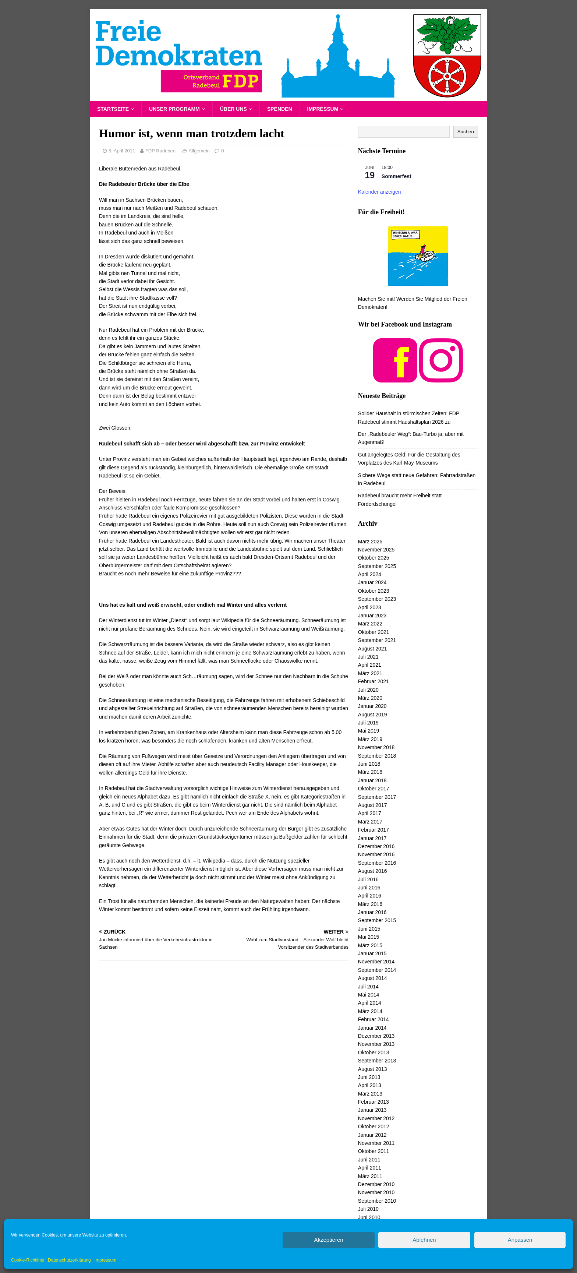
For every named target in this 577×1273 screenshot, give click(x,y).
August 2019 (372, 714)
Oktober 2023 (373, 591)
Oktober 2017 (373, 788)
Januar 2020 (372, 706)
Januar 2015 (372, 953)
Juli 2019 (368, 723)
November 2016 (376, 854)
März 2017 (370, 822)
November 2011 (376, 1143)
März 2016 (370, 904)
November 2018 (376, 747)
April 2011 (369, 1168)
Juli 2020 (368, 690)
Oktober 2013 (373, 1052)
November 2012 (376, 1118)
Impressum (105, 1260)
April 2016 (369, 896)
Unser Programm (174, 109)
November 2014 (376, 962)
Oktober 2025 (373, 558)
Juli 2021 (368, 657)
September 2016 (377, 863)
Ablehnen (424, 1240)
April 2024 (369, 574)
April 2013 (369, 1085)
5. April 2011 (122, 151)
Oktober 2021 (373, 632)
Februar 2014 (373, 1019)
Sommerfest (396, 176)
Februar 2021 (373, 681)
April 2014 (369, 1003)
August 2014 (372, 978)
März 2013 (370, 1094)
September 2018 (377, 756)
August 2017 (372, 805)
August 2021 (372, 649)
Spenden (279, 109)
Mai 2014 (368, 995)
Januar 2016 (372, 912)
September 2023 (377, 599)
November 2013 (376, 1044)
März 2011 (370, 1176)
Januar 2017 (372, 838)
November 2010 (376, 1192)
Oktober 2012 (373, 1126)
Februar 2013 (373, 1102)
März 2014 (370, 1011)
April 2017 (369, 813)
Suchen (465, 131)
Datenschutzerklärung (69, 1260)
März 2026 (370, 541)
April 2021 (369, 665)
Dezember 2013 (376, 1036)
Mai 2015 (368, 937)
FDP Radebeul (161, 151)
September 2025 (377, 566)
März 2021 (370, 673)
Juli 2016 (368, 879)
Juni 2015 (369, 929)
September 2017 (377, 797)
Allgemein (199, 151)
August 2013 (372, 1069)
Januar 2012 (372, 1135)
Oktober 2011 (373, 1151)
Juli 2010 (368, 1209)
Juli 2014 (368, 987)
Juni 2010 (369, 1217)
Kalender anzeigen (379, 192)
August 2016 (372, 871)
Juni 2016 (369, 888)
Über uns (233, 109)
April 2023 (369, 607)
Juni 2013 (369, 1077)
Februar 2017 (373, 830)
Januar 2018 (372, 780)
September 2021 (377, 640)
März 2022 (370, 624)
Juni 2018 (369, 764)
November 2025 (376, 550)
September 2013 (377, 1061)
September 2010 (377, 1201)
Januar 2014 (372, 1028)
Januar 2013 (372, 1110)
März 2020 (370, 698)
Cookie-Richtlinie (27, 1260)
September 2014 (377, 970)
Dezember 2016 (376, 846)
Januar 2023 (372, 615)
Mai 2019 (368, 731)
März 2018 (370, 772)
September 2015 (377, 920)
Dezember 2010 (376, 1184)
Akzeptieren (328, 1240)
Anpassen (520, 1240)
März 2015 (370, 945)
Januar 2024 (372, 582)
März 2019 (370, 739)
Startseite (113, 109)
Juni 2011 (369, 1160)
